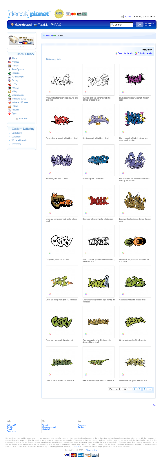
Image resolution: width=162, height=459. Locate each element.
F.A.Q (57, 24)
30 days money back (49, 427)
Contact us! (46, 429)
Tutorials (43, 24)
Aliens (12, 58)
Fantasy (13, 80)
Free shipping (11, 431)
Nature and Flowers (18, 102)
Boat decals (14, 144)
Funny (12, 84)
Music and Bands (17, 99)
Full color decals (145, 53)
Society (49, 35)
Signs (12, 113)
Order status (82, 425)
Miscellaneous (15, 95)
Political (13, 106)
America (13, 62)
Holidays (13, 88)
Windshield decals (17, 140)
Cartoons (13, 73)
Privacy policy (91, 450)
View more (21, 118)
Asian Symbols (16, 69)
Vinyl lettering (15, 133)
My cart (126, 16)
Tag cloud (81, 427)
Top (154, 405)
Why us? (45, 425)
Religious (13, 110)
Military (12, 91)
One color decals (125, 53)
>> (150, 389)
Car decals (14, 136)
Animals (13, 66)
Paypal (9, 429)
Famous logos (15, 77)
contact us (75, 446)
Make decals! (11, 425)
